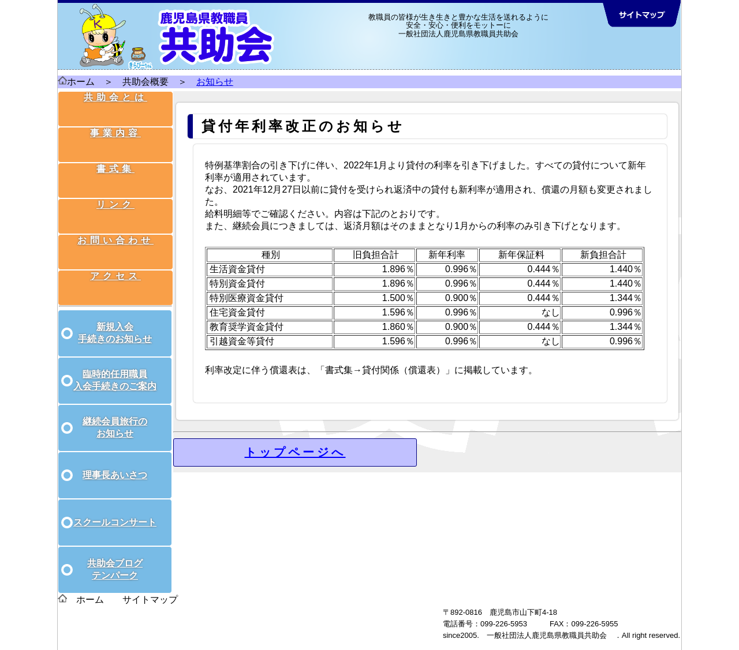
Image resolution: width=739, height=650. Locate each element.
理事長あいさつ (115, 462)
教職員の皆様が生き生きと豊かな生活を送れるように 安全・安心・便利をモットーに (458, 21)
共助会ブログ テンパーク (115, 557)
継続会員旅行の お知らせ (115, 415)
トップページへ (295, 452)
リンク (116, 196)
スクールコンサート (114, 509)
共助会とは (117, 106)
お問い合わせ (116, 226)
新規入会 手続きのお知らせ (115, 320)
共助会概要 (145, 82)
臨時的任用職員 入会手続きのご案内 (114, 367)
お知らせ (214, 82)
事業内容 (116, 136)
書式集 (116, 166)
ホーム (81, 82)
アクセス (116, 256)
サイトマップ (150, 587)
